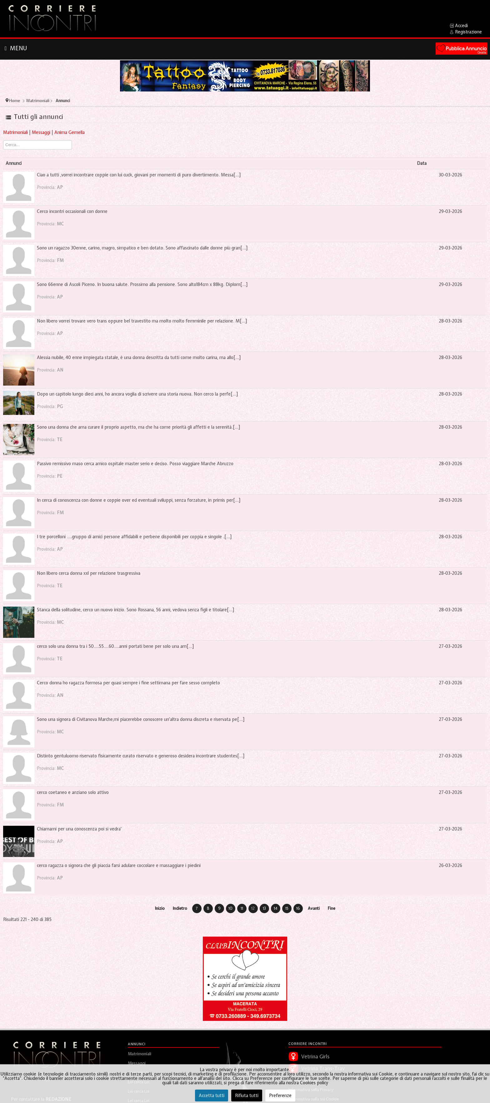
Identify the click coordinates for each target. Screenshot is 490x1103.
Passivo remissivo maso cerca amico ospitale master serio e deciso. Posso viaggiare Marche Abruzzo (135, 463)
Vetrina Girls (315, 1056)
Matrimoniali (15, 132)
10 (230, 908)
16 (298, 908)
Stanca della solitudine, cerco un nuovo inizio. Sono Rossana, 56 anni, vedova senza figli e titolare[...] (135, 610)
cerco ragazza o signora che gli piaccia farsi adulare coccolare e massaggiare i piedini (119, 865)
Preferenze (280, 1095)
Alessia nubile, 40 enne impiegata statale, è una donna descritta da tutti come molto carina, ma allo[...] (139, 357)
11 (242, 908)
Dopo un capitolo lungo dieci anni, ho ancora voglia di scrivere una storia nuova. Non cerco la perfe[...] (137, 394)
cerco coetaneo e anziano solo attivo (73, 792)
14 (276, 908)
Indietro (180, 908)
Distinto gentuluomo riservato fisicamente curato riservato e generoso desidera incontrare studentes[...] (141, 756)
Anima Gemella (69, 132)
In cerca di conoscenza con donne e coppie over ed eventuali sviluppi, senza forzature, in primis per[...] (139, 500)
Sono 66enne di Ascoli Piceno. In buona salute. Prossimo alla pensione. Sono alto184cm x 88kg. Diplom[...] (142, 284)
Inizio (160, 908)
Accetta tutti (211, 1095)
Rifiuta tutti (246, 1095)
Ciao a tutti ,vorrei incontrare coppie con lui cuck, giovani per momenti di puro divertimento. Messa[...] (139, 175)
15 (286, 908)
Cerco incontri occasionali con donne (72, 211)
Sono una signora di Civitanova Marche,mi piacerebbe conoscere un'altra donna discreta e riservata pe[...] (141, 719)
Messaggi (41, 132)
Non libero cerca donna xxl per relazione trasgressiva (88, 573)
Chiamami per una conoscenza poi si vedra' (79, 829)
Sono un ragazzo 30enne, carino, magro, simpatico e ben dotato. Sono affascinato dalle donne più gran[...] (142, 248)
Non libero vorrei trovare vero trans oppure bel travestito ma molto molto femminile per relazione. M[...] (142, 321)
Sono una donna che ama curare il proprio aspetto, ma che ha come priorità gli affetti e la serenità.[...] (138, 427)
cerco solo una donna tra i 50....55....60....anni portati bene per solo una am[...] (115, 646)
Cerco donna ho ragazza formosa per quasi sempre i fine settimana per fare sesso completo (128, 683)
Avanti (314, 908)
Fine (331, 908)
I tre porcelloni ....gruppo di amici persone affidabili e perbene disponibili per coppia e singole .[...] (134, 536)
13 (264, 908)
